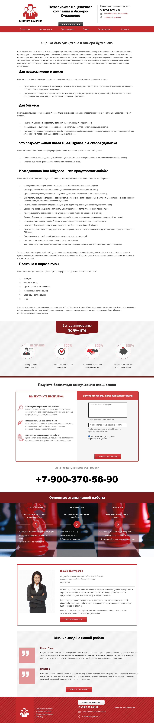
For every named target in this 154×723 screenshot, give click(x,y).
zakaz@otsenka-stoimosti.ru (116, 14)
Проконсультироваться (70, 24)
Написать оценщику (73, 619)
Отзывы (86, 29)
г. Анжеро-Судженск (112, 17)
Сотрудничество (105, 29)
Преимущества (67, 29)
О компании (25, 29)
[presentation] (106, 447)
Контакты (125, 29)
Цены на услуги (45, 29)
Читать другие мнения (78, 689)
